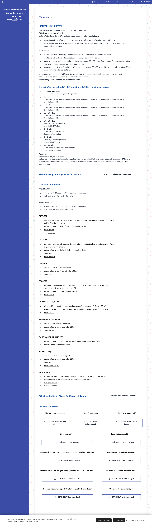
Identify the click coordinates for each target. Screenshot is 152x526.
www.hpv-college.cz (51, 385)
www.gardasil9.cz (50, 383)
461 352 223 (146, 2)
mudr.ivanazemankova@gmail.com (129, 2)
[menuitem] (15, 256)
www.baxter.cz (50, 330)
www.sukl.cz (49, 274)
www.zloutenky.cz (51, 365)
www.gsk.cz (49, 229)
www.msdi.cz (49, 233)
